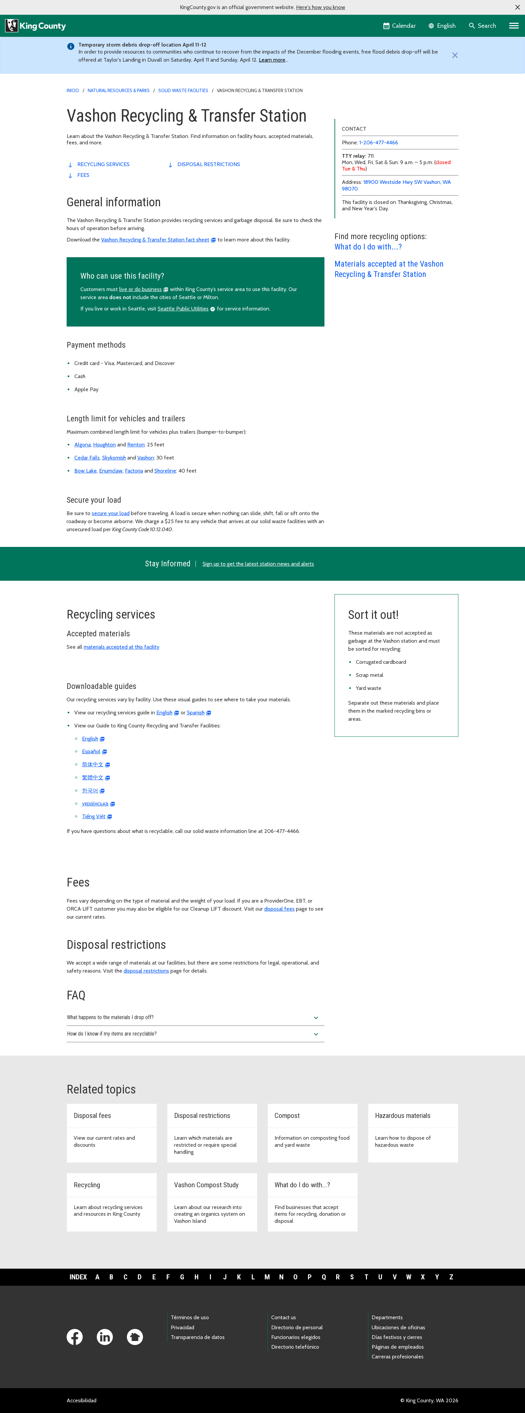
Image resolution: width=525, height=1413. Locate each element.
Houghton (104, 444)
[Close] (453, 55)
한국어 (90, 790)
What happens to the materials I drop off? (193, 1018)
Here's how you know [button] (320, 7)
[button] (517, 7)
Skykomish (114, 457)
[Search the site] (483, 26)
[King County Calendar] (400, 26)
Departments (387, 1317)
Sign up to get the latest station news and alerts (258, 564)
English (164, 712)
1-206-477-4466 (378, 249)
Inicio (73, 90)
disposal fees (279, 909)
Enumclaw (111, 471)
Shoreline (165, 471)
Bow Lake (85, 471)
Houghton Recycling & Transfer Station (383, 164)
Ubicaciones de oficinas (398, 1327)
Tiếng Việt (93, 816)
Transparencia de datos (198, 1337)
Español (91, 751)
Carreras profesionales (398, 1356)
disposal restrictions (208, 164)
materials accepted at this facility (121, 647)
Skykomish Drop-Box (363, 196)
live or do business (140, 289)
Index (78, 1277)
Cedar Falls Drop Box (363, 132)
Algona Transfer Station (366, 111)
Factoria (134, 471)
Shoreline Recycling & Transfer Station (383, 186)
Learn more (272, 60)
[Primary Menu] (514, 26)
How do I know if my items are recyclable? (193, 1034)
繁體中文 (92, 777)
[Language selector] (443, 26)
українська (95, 803)
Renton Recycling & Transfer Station (381, 175)
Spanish (196, 712)
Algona (82, 444)
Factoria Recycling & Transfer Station (381, 153)
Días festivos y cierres (397, 1337)
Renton (136, 444)
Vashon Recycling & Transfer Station (383, 207)
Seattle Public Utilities (183, 308)
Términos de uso (190, 1317)
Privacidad (182, 1327)
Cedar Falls (87, 457)
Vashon (145, 457)
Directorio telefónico (295, 1347)
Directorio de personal (297, 1327)
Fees (83, 175)
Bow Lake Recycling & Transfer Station (383, 121)
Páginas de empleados (398, 1347)
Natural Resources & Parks (119, 90)
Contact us (283, 1317)
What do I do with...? (368, 354)
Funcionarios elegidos (295, 1337)
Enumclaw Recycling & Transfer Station (384, 143)
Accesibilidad (81, 1400)
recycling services (103, 164)
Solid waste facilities (183, 90)
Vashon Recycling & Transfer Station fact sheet (155, 239)
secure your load (111, 513)
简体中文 (92, 764)
